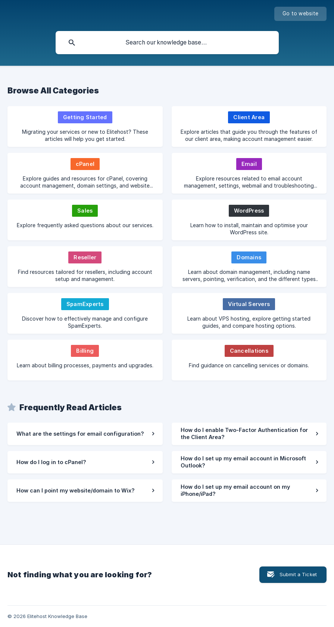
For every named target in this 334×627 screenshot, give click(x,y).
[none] (300, 14)
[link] (85, 126)
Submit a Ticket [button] (298, 574)
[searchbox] (167, 42)
